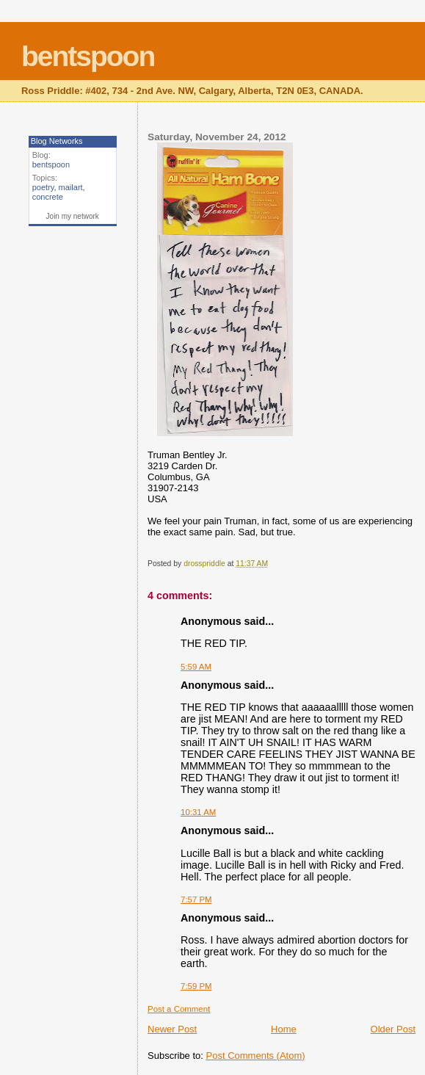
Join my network (72, 216)
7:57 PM (196, 899)
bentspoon (87, 56)
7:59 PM (196, 986)
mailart (71, 187)
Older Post (393, 1029)
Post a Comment (179, 1009)
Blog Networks (57, 141)
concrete (47, 196)
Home (284, 1029)
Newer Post (172, 1029)
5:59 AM (196, 666)
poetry (43, 187)
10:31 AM (198, 812)
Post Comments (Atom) (255, 1055)
